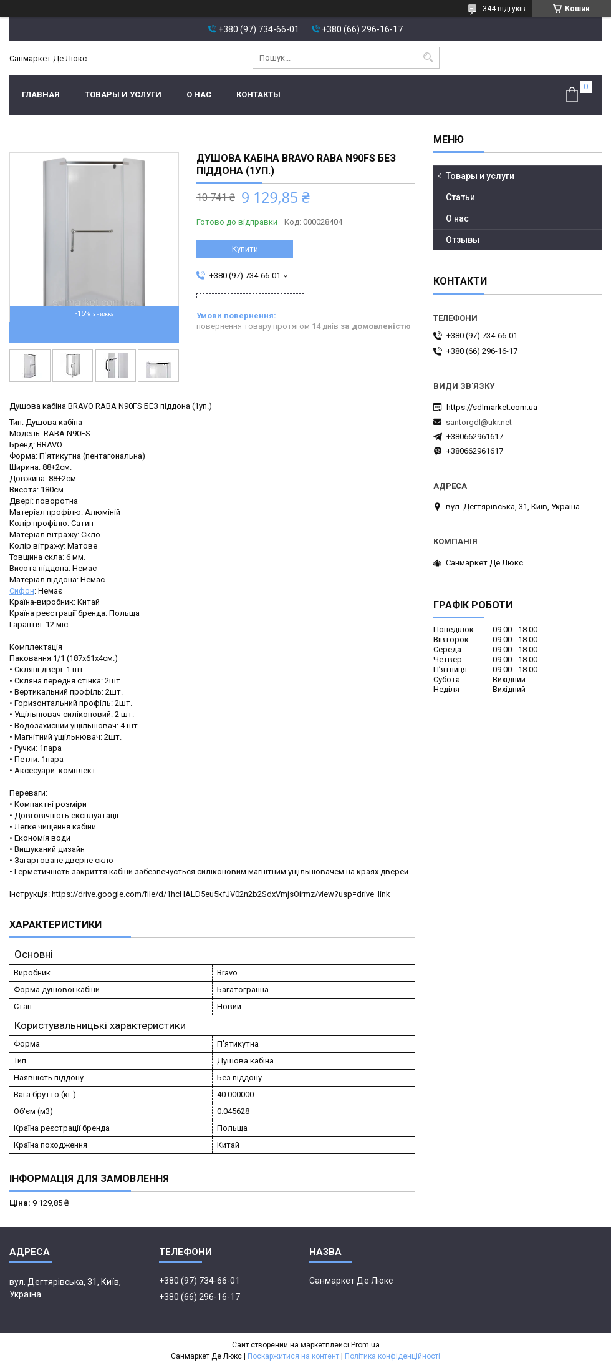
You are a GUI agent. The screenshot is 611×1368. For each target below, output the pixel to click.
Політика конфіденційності (392, 1356)
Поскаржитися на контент (293, 1356)
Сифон (21, 590)
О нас (198, 94)
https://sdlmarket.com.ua (491, 407)
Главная (41, 94)
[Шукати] (429, 58)
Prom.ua (365, 1345)
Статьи (460, 197)
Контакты (258, 94)
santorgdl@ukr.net (479, 422)
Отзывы (462, 240)
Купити (245, 248)
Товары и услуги (123, 94)
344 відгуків (504, 8)
